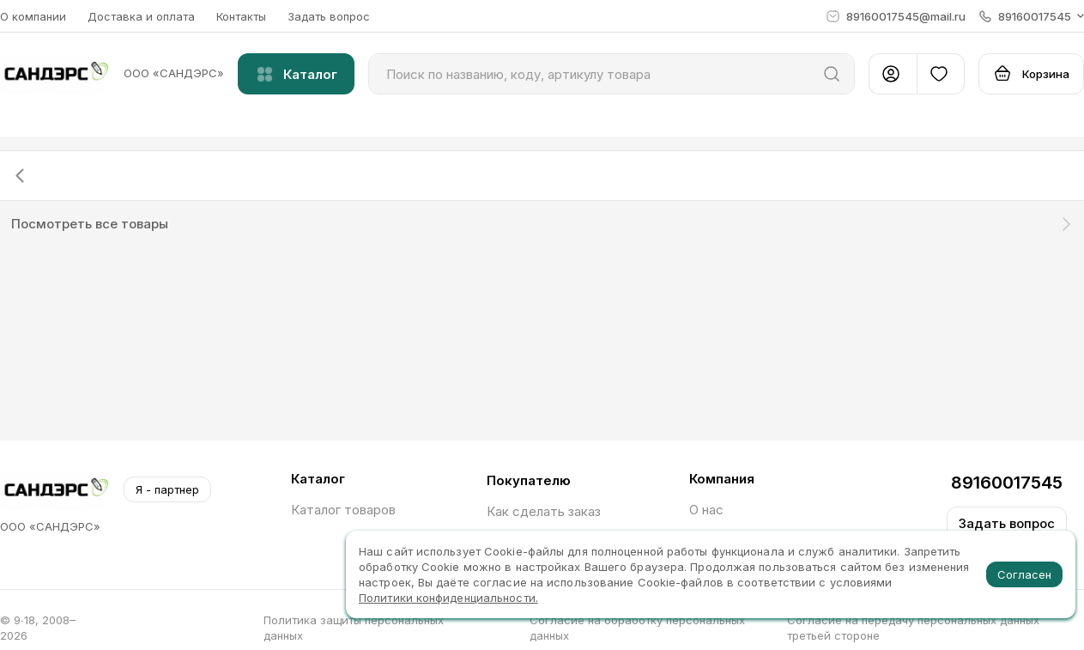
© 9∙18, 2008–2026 (38, 627)
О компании (33, 16)
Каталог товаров (343, 509)
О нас (706, 509)
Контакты (241, 16)
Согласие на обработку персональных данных (637, 627)
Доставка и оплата (141, 16)
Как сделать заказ (544, 511)
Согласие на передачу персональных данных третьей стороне (913, 627)
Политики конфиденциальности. (448, 597)
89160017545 (1007, 482)
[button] (1031, 16)
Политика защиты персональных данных (353, 627)
